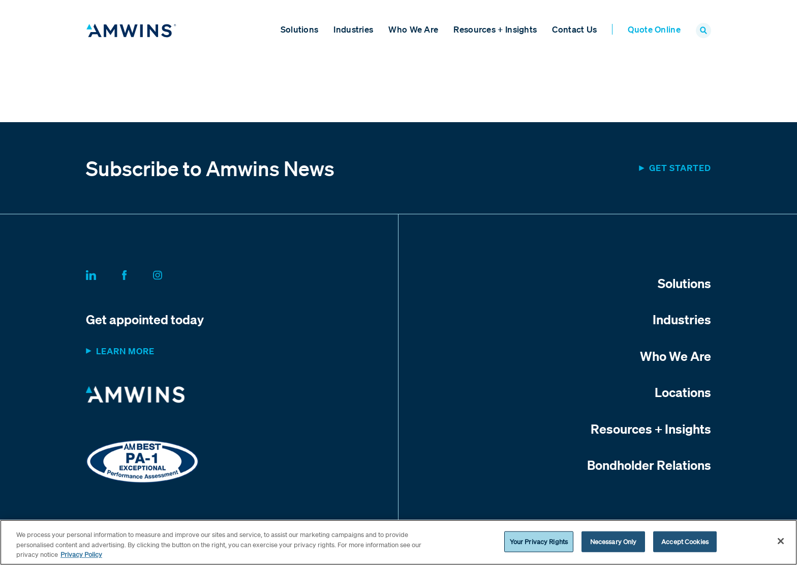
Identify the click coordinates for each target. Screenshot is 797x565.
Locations (683, 392)
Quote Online (654, 29)
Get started (680, 167)
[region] (398, 542)
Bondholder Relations (649, 465)
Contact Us (574, 29)
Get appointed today (145, 319)
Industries (353, 29)
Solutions (300, 29)
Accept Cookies (685, 541)
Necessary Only (613, 541)
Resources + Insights (495, 29)
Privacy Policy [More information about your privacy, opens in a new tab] (81, 554)
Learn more (125, 351)
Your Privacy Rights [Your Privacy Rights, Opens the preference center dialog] (539, 541)
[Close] (781, 541)
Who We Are (413, 29)
